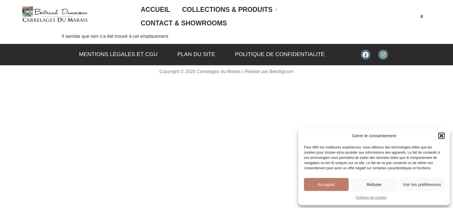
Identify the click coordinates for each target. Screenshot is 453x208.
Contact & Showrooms (332, 14)
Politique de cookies (371, 198)
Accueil (155, 14)
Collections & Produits (229, 14)
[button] (441, 136)
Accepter (326, 184)
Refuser (374, 184)
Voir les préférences (422, 184)
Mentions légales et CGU (118, 51)
